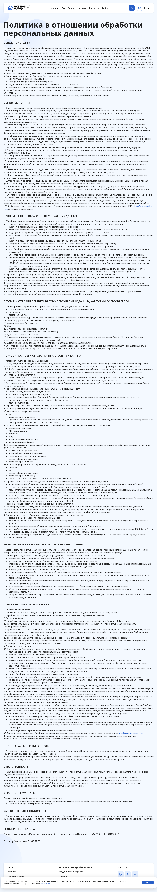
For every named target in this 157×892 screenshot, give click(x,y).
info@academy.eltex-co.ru (131, 733)
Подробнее (45, 883)
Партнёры (67, 8)
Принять (148, 882)
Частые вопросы (16, 876)
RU (145, 8)
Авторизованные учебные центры (76, 867)
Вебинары (13, 871)
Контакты (94, 8)
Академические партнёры (71, 871)
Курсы (53, 8)
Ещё (104, 8)
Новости (82, 8)
